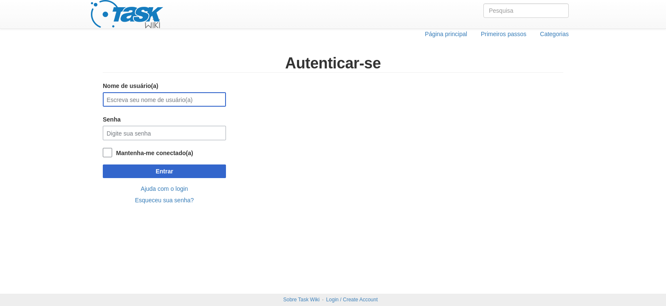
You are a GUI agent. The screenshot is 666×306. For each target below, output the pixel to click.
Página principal (446, 34)
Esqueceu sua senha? (164, 200)
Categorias (554, 34)
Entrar (164, 171)
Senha (112, 119)
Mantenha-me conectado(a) (154, 153)
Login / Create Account (352, 300)
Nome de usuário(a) (130, 85)
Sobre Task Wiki (301, 300)
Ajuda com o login (164, 188)
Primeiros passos (503, 34)
